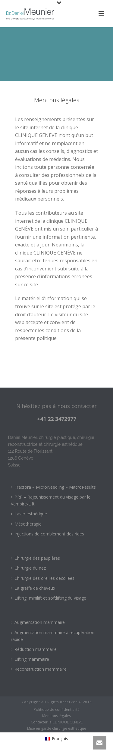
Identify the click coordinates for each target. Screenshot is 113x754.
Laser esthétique (29, 514)
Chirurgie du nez (28, 568)
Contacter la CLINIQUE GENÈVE (57, 722)
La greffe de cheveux (33, 588)
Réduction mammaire (34, 649)
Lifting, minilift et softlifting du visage (48, 598)
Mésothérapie (26, 524)
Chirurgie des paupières (35, 558)
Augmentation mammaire (38, 622)
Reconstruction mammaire (39, 669)
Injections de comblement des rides (47, 534)
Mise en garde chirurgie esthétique (56, 728)
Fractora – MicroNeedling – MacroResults (53, 487)
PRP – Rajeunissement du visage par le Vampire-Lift (50, 500)
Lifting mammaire (30, 659)
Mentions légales (56, 716)
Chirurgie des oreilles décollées (42, 578)
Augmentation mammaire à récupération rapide (52, 636)
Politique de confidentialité (57, 709)
